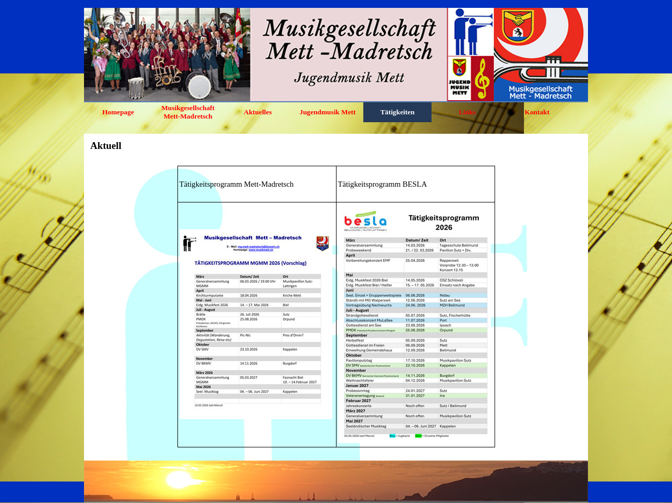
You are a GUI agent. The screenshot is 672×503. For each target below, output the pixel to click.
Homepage (118, 112)
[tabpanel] (336, 306)
